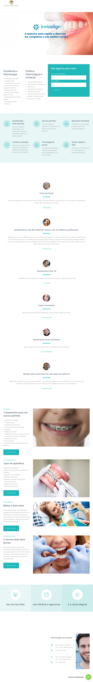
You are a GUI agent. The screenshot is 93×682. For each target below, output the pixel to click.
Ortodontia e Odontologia (10, 72)
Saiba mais (11, 452)
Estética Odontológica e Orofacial (34, 74)
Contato (68, 618)
